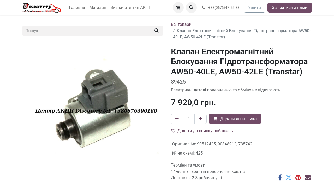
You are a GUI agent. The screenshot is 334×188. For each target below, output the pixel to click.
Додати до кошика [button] (235, 118)
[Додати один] (200, 119)
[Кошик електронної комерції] (178, 7)
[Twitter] (288, 177)
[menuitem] (77, 7)
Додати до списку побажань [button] (202, 130)
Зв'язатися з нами (289, 7)
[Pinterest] (298, 177)
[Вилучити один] (177, 119)
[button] (191, 7)
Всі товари (181, 24)
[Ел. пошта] (308, 177)
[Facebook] (280, 177)
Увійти (254, 7)
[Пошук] (156, 31)
